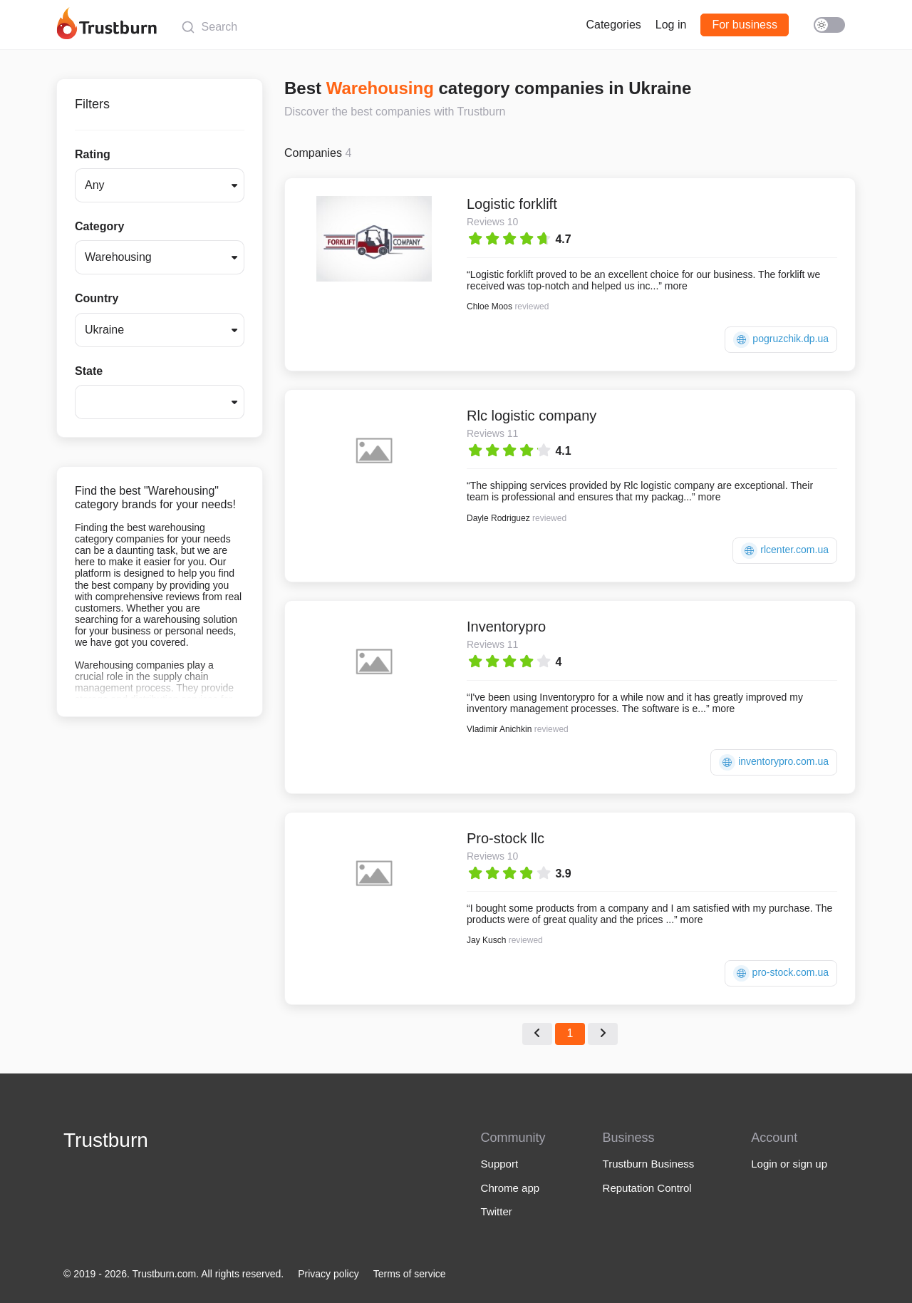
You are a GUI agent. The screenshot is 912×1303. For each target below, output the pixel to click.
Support (500, 1164)
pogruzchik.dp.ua (781, 339)
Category (99, 226)
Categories (613, 25)
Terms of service (409, 1273)
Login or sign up (789, 1164)
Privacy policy (328, 1273)
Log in (671, 25)
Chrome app (510, 1188)
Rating (92, 154)
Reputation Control (647, 1188)
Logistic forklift (512, 204)
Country (96, 298)
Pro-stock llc (505, 838)
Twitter (496, 1211)
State (89, 371)
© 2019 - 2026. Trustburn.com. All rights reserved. (173, 1273)
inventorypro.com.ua (774, 762)
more (676, 286)
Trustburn (105, 1140)
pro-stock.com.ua (781, 973)
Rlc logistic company (531, 415)
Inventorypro (506, 626)
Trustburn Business (649, 1164)
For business (744, 25)
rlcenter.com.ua (785, 550)
